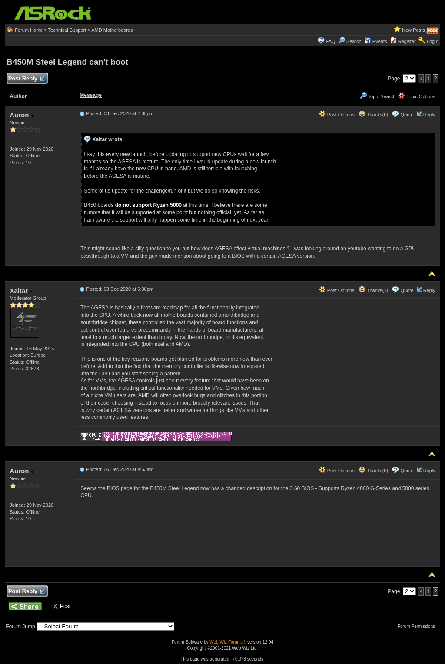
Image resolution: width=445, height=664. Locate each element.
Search (354, 41)
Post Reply (26, 79)
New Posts (413, 30)
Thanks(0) (373, 114)
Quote (407, 114)
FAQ (330, 41)
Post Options (337, 114)
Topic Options (416, 96)
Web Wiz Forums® (227, 642)
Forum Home (29, 30)
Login (432, 41)
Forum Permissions (418, 626)
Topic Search (377, 96)
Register (407, 41)
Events (375, 41)
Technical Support (67, 30)
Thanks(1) (373, 290)
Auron (21, 115)
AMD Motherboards (112, 30)
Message (91, 95)
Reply (429, 114)
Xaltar (21, 290)
